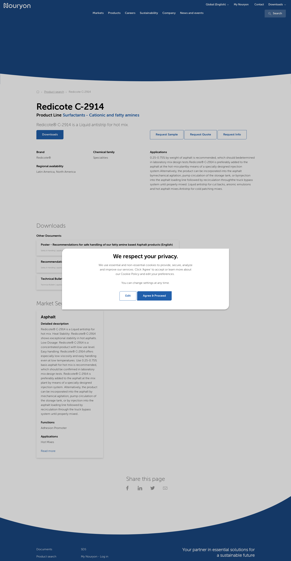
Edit (128, 295)
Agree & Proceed (154, 295)
